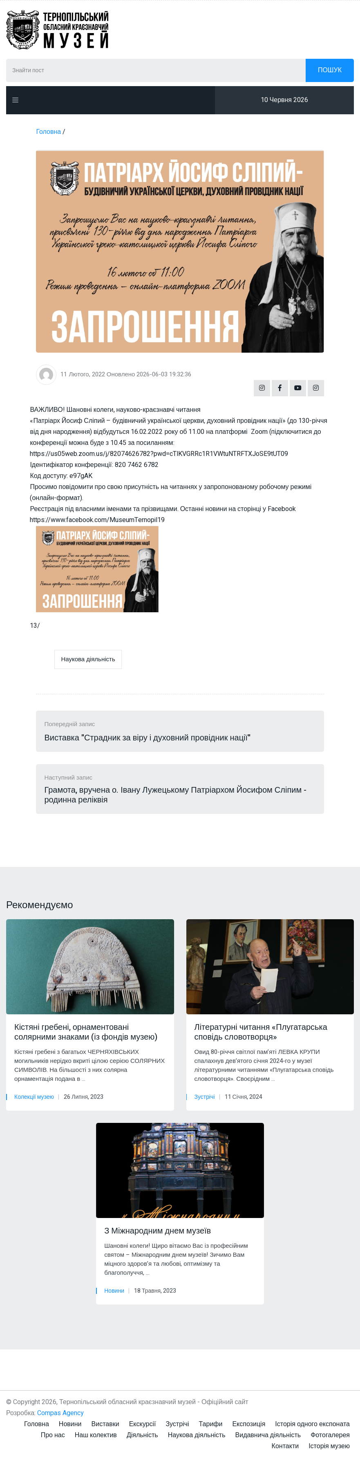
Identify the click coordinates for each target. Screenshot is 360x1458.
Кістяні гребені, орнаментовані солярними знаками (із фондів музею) (85, 1032)
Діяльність (142, 1435)
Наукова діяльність (88, 659)
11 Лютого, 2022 (82, 374)
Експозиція (248, 1424)
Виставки (105, 1424)
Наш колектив (96, 1435)
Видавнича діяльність (268, 1435)
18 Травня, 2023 (155, 1291)
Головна (36, 1424)
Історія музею (329, 1446)
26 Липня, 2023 (83, 1097)
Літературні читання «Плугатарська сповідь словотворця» (261, 1032)
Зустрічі (205, 1097)
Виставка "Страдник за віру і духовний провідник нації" (147, 738)
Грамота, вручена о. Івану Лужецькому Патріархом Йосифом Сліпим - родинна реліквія (175, 795)
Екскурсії (142, 1424)
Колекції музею (34, 1097)
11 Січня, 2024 (244, 1097)
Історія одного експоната (312, 1424)
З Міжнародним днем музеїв (157, 1231)
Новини (114, 1291)
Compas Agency (60, 1413)
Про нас (53, 1435)
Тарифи (211, 1424)
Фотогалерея (330, 1435)
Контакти (285, 1446)
